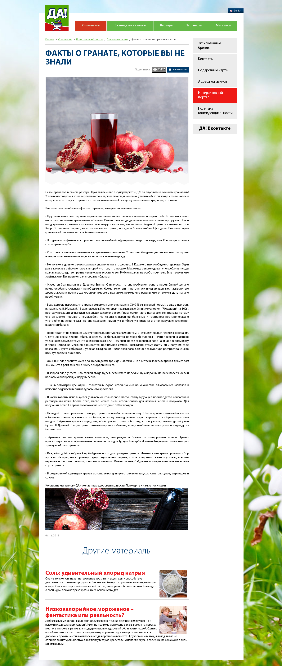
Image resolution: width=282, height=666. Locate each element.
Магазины (222, 26)
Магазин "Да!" (57, 18)
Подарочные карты (213, 70)
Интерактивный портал (210, 95)
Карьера (166, 26)
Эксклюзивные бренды (209, 46)
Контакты (205, 59)
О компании (91, 26)
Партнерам (193, 26)
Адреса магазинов (212, 82)
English (235, 11)
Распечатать (180, 70)
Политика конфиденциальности (215, 111)
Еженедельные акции (130, 26)
